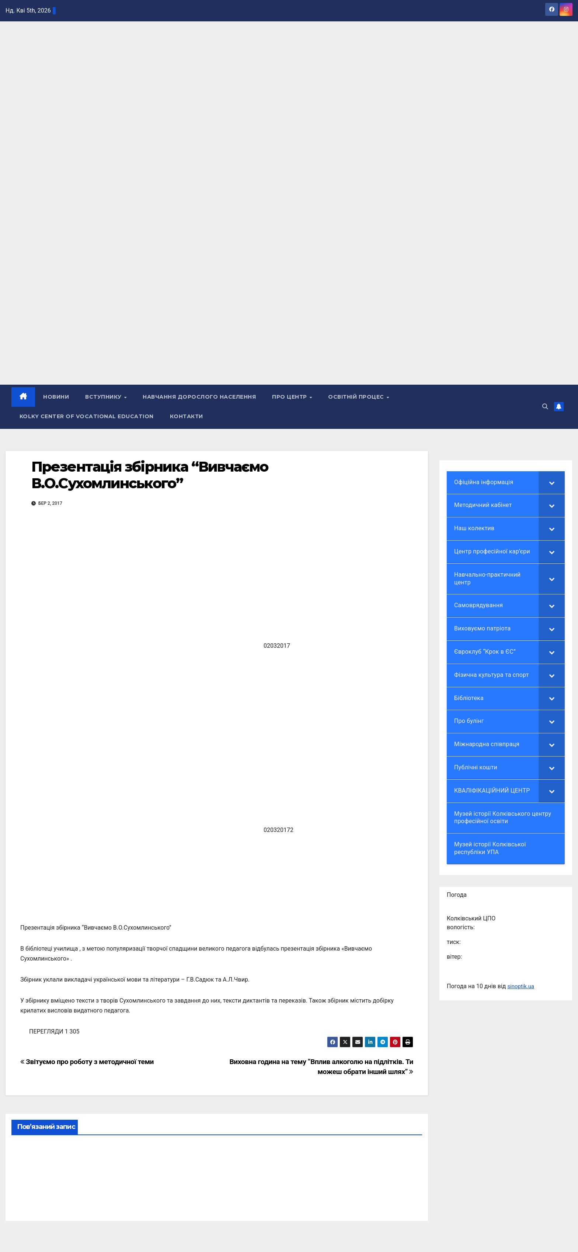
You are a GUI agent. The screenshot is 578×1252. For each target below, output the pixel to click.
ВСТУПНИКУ (104, 397)
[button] (545, 406)
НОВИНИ (56, 397)
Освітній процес (357, 397)
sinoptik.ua (521, 986)
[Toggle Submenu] (552, 482)
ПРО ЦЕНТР (290, 397)
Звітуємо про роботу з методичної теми (87, 1061)
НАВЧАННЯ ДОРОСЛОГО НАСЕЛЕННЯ (199, 397)
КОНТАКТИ (186, 416)
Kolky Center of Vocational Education (87, 416)
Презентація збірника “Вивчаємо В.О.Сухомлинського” (149, 475)
